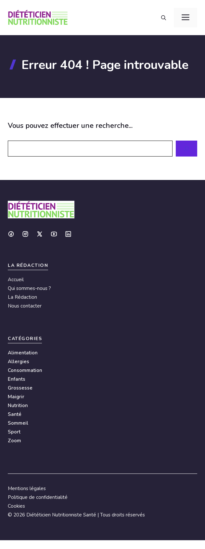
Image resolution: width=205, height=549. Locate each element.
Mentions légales (27, 488)
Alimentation (23, 353)
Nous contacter (25, 306)
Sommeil (18, 423)
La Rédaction (22, 297)
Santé (14, 414)
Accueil (16, 279)
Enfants (16, 379)
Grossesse (20, 388)
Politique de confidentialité (38, 497)
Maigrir (16, 396)
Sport (14, 432)
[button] (163, 17)
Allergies (18, 361)
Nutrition (18, 405)
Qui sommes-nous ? (29, 288)
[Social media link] (11, 234)
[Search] (186, 149)
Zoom (14, 440)
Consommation (25, 370)
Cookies (16, 506)
